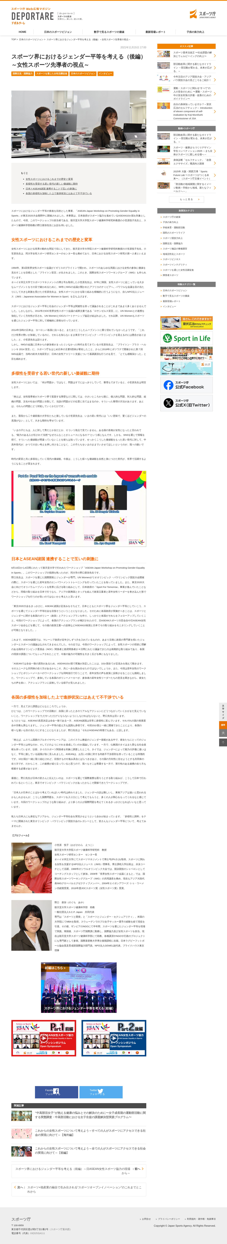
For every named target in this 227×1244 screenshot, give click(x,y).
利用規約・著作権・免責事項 (201, 1219)
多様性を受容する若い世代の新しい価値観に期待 (52, 183)
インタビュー (105, 73)
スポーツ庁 (19, 1219)
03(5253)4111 (37, 1232)
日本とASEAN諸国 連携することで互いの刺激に (51, 188)
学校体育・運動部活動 (174, 227)
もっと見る (186, 199)
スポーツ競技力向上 (173, 238)
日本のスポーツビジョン (58, 32)
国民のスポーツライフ (174, 232)
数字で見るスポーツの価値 (109, 32)
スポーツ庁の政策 (171, 217)
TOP (13, 39)
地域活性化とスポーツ (174, 254)
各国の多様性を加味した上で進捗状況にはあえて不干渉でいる (59, 193)
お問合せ (146, 1219)
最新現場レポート (156, 32)
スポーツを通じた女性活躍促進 (51, 73)
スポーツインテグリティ (175, 264)
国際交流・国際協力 (22, 73)
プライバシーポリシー (169, 1219)
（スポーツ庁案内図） (60, 1228)
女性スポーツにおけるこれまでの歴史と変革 (49, 179)
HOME (22, 32)
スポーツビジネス (171, 259)
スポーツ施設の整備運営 (175, 248)
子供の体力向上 (195, 32)
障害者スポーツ (170, 275)
